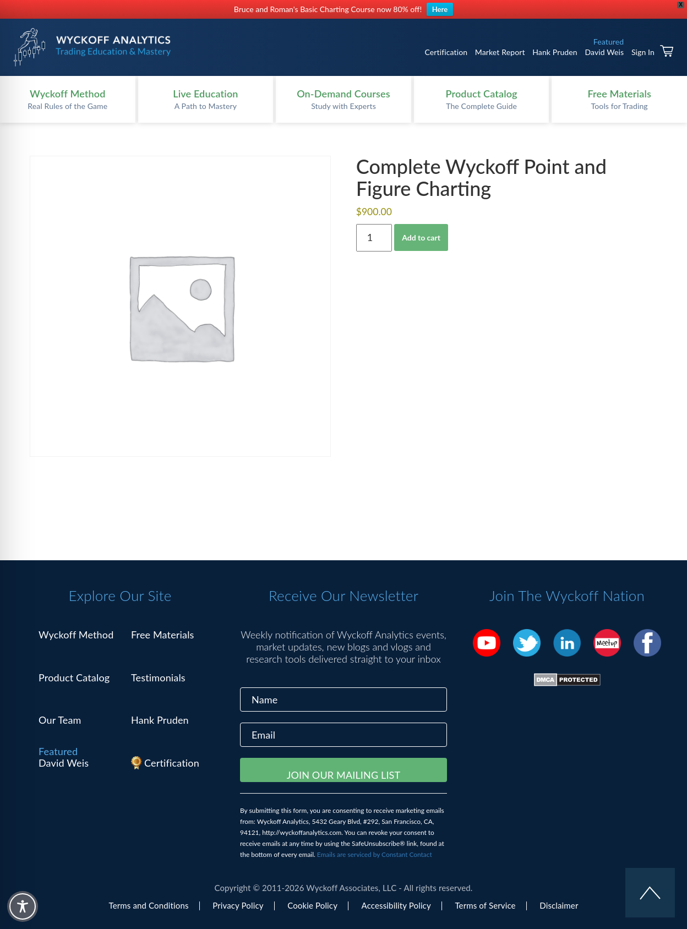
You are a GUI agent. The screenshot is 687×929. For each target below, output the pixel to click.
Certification (445, 52)
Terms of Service (485, 905)
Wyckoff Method (76, 635)
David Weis (604, 52)
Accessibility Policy (396, 905)
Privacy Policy (237, 905)
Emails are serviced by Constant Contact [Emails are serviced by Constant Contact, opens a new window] (374, 854)
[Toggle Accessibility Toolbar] (22, 906)
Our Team (60, 720)
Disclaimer (558, 905)
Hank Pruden (554, 52)
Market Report (500, 52)
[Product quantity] (374, 238)
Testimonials (158, 677)
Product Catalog (74, 677)
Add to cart (421, 237)
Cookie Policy (312, 905)
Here (440, 9)
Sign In (643, 52)
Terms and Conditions (149, 905)
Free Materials (162, 635)
